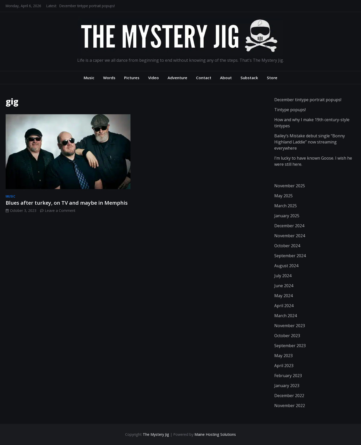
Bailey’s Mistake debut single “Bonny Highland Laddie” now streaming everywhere (309, 142)
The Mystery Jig (156, 434)
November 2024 (289, 236)
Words (109, 77)
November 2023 (289, 325)
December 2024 (289, 226)
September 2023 (290, 345)
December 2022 (289, 395)
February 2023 (288, 375)
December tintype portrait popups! (87, 5)
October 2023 (287, 335)
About (226, 77)
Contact (203, 77)
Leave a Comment (60, 210)
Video (153, 77)
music (10, 196)
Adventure (177, 77)
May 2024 (283, 295)
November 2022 (289, 405)
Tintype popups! (290, 109)
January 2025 (286, 216)
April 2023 (283, 365)
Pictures (131, 77)
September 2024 (290, 255)
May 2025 (283, 196)
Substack (249, 77)
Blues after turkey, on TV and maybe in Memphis (67, 202)
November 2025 (289, 186)
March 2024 (285, 315)
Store (272, 77)
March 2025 (285, 206)
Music (89, 77)
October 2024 (287, 246)
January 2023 (286, 385)
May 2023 (283, 355)
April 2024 (283, 305)
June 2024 (283, 285)
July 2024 (282, 275)
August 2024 (286, 265)
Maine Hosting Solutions (215, 434)
